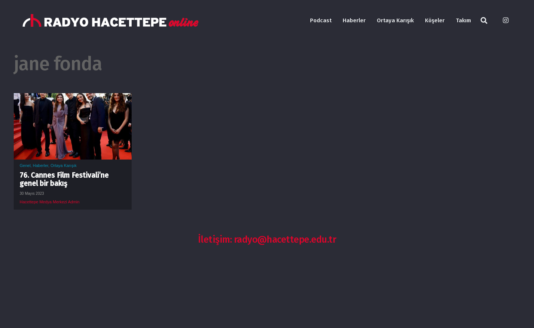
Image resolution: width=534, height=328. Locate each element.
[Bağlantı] (110, 20)
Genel (25, 165)
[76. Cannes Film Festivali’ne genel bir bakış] (73, 98)
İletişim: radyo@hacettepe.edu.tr (267, 239)
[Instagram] (505, 20)
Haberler (40, 165)
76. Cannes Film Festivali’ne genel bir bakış (64, 179)
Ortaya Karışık (63, 165)
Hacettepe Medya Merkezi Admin (49, 202)
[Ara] (484, 20)
